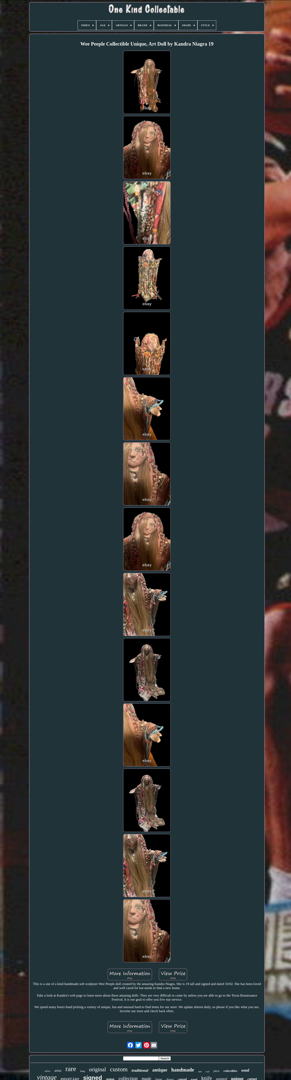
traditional (140, 1070)
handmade (182, 1070)
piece (216, 1071)
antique (159, 1070)
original (97, 1069)
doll (199, 1071)
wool (245, 1070)
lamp (82, 1071)
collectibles (230, 1071)
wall (207, 1071)
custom (119, 1069)
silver (48, 1071)
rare (70, 1069)
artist (58, 1071)
